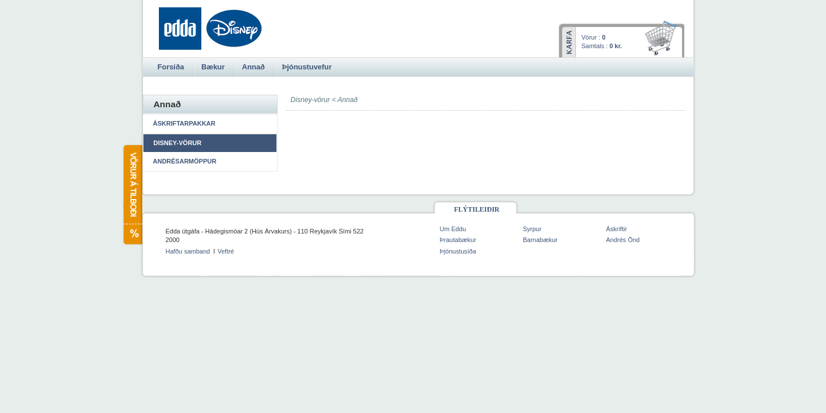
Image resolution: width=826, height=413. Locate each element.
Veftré (225, 251)
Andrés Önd (623, 239)
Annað (347, 100)
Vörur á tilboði (132, 194)
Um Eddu (453, 228)
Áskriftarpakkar (184, 123)
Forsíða (171, 67)
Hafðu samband (188, 251)
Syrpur (532, 228)
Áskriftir (617, 228)
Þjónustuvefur (307, 67)
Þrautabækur (458, 239)
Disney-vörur (178, 142)
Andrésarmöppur (185, 161)
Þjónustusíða (458, 251)
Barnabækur (540, 239)
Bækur (213, 67)
